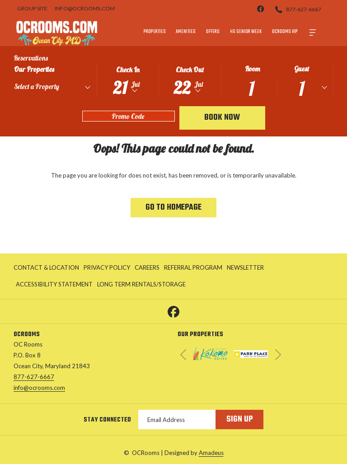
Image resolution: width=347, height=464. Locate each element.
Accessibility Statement (54, 284)
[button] (128, 80)
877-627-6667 (34, 376)
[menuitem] (154, 31)
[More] (313, 31)
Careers (147, 267)
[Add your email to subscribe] (177, 419)
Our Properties (34, 69)
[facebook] (260, 8)
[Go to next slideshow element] (278, 355)
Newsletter (245, 267)
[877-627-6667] (298, 9)
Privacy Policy (107, 267)
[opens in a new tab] (210, 352)
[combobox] (51, 88)
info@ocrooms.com (39, 387)
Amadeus (211, 452)
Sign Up (239, 419)
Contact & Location (46, 267)
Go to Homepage (173, 207)
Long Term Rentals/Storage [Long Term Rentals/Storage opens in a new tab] (141, 285)
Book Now (222, 117)
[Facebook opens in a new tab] (173, 310)
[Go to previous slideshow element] (183, 355)
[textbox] (53, 87)
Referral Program (193, 267)
